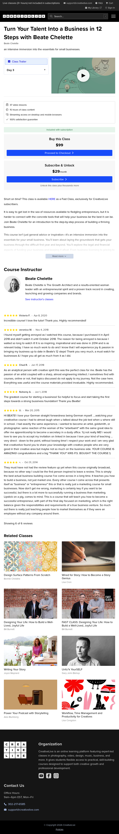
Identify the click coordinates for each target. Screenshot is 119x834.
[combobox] (78, 16)
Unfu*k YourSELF (72, 669)
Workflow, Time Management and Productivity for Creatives (82, 714)
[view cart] (110, 3)
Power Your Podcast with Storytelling (26, 713)
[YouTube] (41, 776)
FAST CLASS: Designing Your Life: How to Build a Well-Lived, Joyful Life (87, 623)
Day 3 (10, 70)
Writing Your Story (15, 669)
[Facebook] (48, 776)
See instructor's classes (39, 299)
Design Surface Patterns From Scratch (27, 575)
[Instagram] (56, 776)
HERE (51, 199)
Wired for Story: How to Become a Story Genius (86, 576)
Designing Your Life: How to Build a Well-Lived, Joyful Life (28, 623)
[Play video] (83, 75)
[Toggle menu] (113, 16)
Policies (59, 829)
